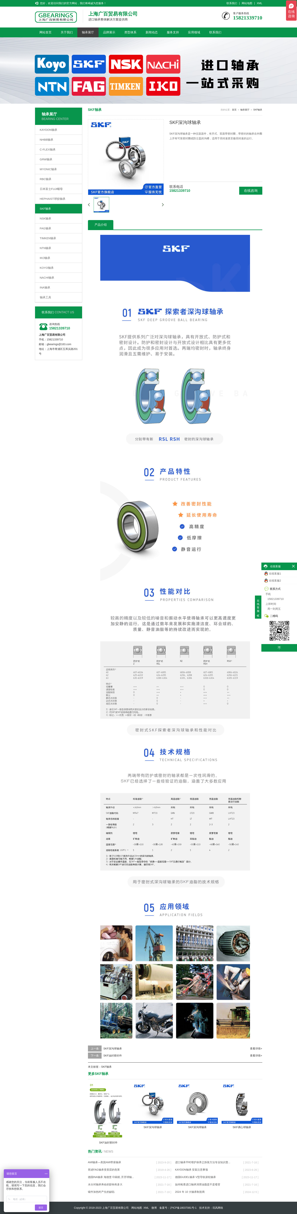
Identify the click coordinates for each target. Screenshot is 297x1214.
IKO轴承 (45, 257)
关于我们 (67, 32)
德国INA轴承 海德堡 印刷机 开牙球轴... (111, 1177)
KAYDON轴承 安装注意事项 (191, 1169)
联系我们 (231, 3)
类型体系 (130, 32)
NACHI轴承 (47, 277)
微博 (154, 1207)
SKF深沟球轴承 (112, 1048)
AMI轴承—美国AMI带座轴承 (104, 1162)
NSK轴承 (45, 218)
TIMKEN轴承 (48, 238)
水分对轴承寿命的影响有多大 (105, 1184)
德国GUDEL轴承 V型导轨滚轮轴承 (195, 1177)
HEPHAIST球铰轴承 (52, 198)
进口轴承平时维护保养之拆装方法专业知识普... (202, 1162)
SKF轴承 (45, 208)
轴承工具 (45, 297)
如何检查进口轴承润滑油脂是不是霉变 (197, 1184)
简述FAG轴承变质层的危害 (104, 1169)
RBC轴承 (46, 179)
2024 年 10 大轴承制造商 (190, 1191)
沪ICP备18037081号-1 (183, 1207)
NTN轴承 (45, 248)
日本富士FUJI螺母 (51, 188)
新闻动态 (152, 32)
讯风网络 (217, 1207)
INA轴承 (45, 287)
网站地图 (247, 3)
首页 (234, 109)
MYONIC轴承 (48, 169)
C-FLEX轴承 (48, 149)
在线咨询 (251, 191)
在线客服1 (272, 574)
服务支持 (173, 32)
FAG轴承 (45, 228)
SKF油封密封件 (112, 1055)
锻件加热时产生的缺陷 (101, 1191)
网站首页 (45, 32)
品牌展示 (109, 32)
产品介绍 (101, 224)
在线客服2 (272, 581)
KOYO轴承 (47, 267)
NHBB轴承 (46, 139)
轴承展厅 (88, 32)
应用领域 (194, 32)
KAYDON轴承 (48, 129)
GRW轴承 (46, 159)
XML (259, 3)
